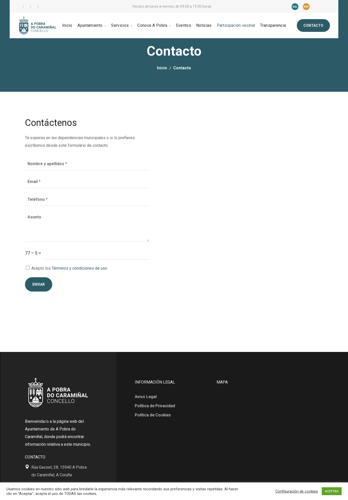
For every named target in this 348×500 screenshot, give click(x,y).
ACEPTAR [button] (332, 491)
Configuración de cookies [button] (296, 491)
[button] (313, 25)
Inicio (162, 67)
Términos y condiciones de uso (79, 268)
